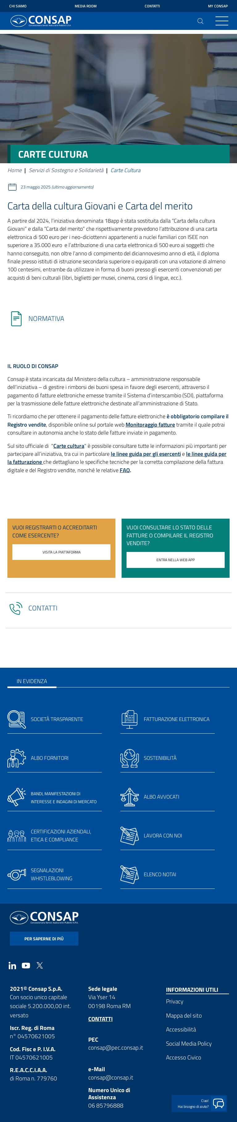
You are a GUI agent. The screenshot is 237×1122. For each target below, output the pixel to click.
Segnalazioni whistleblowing (51, 874)
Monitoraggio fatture (150, 424)
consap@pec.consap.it (115, 1047)
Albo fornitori (50, 758)
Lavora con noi (163, 836)
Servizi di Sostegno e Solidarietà (66, 170)
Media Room (86, 6)
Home (14, 170)
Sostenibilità (160, 758)
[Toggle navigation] (222, 21)
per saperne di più (44, 938)
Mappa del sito (184, 1015)
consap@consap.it (110, 1077)
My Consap (218, 6)
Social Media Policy (189, 1043)
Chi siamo (18, 6)
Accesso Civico (183, 1057)
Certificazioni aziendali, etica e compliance (61, 836)
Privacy (174, 1001)
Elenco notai (160, 874)
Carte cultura (68, 446)
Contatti (152, 6)
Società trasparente (57, 719)
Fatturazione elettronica (177, 719)
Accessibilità (181, 1029)
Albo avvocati (161, 797)
